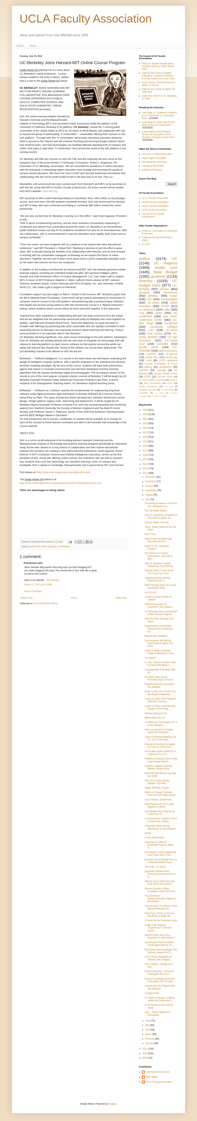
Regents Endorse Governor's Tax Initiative (159, 685)
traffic (166, 309)
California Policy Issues (157, 1072)
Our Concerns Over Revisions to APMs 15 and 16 (158, 83)
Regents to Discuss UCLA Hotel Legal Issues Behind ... (161, 760)
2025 (145, 414)
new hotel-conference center (158, 318)
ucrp (141, 312)
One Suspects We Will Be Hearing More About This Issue (159, 643)
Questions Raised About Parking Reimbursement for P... (160, 874)
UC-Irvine (171, 330)
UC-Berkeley (63, 546)
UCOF (170, 383)
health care (166, 268)
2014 (145, 464)
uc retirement (147, 309)
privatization (165, 367)
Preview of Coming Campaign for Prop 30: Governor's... (160, 745)
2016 (145, 455)
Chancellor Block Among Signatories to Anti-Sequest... (161, 827)
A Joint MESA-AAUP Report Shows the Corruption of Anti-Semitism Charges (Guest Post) (158, 134)
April (147, 1029)
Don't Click (150, 534)
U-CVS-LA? (151, 592)
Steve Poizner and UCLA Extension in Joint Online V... (161, 936)
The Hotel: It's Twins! (155, 866)
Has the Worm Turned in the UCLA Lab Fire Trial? (159, 572)
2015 (145, 459)
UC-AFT (146, 244)
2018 (145, 446)
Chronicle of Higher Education (157, 154)
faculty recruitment (148, 386)
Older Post (120, 598)
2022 (145, 428)
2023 (145, 423)
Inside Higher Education (154, 158)
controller (162, 343)
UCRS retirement (168, 360)
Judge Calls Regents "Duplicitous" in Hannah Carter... (158, 928)
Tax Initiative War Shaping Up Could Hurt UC (160, 812)
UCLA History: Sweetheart (158, 799)
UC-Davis (153, 302)
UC (174, 259)
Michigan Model (165, 376)
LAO (151, 330)
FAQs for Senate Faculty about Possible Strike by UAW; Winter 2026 (158, 66)
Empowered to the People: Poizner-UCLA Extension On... (159, 629)
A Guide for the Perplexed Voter (161, 920)
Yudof (149, 360)
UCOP (165, 306)
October (149, 486)
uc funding (159, 380)
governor (158, 276)
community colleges (163, 326)
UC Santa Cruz (157, 396)
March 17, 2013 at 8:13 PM (38, 584)
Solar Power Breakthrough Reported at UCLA (158, 540)
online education (49, 546)
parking (148, 367)
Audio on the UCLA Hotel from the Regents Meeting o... (160, 692)
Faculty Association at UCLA (161, 363)
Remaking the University (154, 162)
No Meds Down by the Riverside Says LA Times (159, 678)
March (148, 1034)
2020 (145, 437)
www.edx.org (49, 191)
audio (158, 312)
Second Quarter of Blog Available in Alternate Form (160, 890)
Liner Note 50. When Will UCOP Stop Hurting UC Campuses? (158, 123)
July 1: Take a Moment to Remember (157, 1013)
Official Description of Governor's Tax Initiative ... (160, 605)
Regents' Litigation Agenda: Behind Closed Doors (159, 767)
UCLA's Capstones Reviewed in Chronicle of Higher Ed (161, 516)
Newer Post (27, 598)
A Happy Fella (152, 993)
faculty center (148, 347)
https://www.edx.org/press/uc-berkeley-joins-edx (63, 472)
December (151, 477)
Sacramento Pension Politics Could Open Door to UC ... (160, 943)
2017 (145, 450)
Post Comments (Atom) (46, 603)
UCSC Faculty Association (155, 206)
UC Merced (144, 380)
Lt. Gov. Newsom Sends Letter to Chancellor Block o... (160, 663)
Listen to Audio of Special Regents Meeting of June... (160, 652)
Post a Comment (33, 591)
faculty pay (171, 357)
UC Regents (165, 263)
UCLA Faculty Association (86, 18)
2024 (145, 419)
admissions (170, 292)
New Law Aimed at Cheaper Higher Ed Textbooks (159, 731)
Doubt (148, 833)
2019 (145, 441)
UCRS (147, 376)
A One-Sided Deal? (154, 837)
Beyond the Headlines (156, 636)
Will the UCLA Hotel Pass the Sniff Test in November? (159, 882)
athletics (153, 295)
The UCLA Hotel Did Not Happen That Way (157, 782)
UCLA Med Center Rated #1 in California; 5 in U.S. (160, 752)
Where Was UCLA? (155, 717)
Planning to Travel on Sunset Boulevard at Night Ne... (159, 914)
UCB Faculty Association (154, 210)
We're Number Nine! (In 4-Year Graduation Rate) (160, 586)
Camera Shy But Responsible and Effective (160, 987)
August (149, 494)
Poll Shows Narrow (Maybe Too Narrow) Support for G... (161, 951)
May (147, 1025)
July (147, 499)
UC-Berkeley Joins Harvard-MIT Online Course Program (161, 613)
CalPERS (151, 354)
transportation (168, 299)
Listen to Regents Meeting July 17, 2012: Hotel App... (160, 738)
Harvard (32, 546)
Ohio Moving (52, 580)
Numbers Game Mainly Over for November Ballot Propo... (161, 861)
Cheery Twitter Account (156, 522)
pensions (144, 292)
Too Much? (150, 658)
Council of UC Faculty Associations (153, 215)
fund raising (155, 333)
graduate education (148, 390)
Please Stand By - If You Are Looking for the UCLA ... (159, 972)
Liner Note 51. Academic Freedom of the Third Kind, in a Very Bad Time (159, 115)
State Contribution (152, 383)
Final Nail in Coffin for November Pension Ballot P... (159, 845)
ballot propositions (168, 350)
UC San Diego (167, 390)
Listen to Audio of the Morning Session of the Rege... (160, 707)
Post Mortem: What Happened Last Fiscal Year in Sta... (160, 853)
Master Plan (151, 357)
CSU (149, 299)
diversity (145, 281)
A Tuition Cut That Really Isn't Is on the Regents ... (161, 723)
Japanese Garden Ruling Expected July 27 (157, 579)
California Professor (152, 169)
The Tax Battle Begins (156, 510)
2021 (145, 432)
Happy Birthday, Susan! (157, 787)
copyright (161, 370)
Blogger (112, 1104)
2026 (145, 410)
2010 (145, 1053)
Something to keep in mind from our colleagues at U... (161, 504)
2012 (145, 473)
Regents (173, 380)
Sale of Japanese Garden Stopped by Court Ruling (159, 564)
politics (144, 259)
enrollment (170, 323)
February (150, 1038)
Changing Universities (153, 165)
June (148, 1020)
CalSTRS (144, 370)
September (151, 490)
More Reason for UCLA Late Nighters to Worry (159, 805)
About (33, 45)
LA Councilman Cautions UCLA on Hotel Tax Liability (161, 820)
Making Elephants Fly (156, 713)
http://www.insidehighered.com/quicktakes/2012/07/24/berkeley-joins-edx (60, 483)
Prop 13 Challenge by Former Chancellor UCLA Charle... (160, 980)
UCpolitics (143, 393)
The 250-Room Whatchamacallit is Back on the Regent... (160, 899)
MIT (38, 546)
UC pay (169, 386)
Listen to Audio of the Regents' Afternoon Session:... (160, 700)
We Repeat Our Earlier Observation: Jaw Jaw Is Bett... (159, 556)
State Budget (165, 272)
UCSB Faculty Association (155, 202)
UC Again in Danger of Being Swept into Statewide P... (159, 999)
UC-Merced (171, 354)
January (149, 1043)
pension (164, 289)
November (151, 481)
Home (20, 45)
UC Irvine (159, 393)
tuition (173, 295)
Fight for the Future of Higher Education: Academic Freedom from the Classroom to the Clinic (158, 76)
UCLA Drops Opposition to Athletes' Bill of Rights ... (158, 958)
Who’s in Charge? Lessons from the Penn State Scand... (161, 793)
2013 (145, 468)
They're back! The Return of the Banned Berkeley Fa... (161, 907)
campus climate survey (165, 373)
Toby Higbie (152, 1077)
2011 (145, 1048)
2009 (145, 1057)
